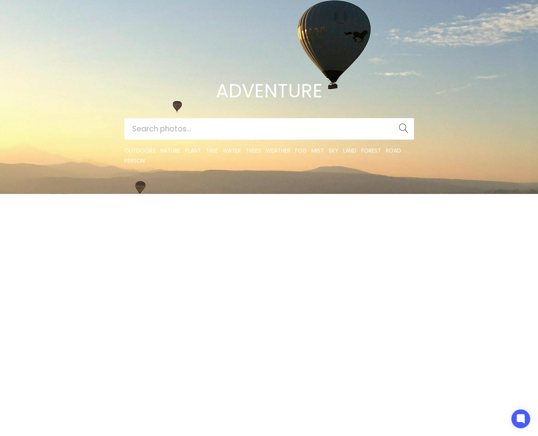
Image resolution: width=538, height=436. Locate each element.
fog (301, 150)
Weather (278, 150)
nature (170, 150)
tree (212, 150)
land (349, 150)
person (134, 161)
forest (371, 150)
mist (317, 150)
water (232, 150)
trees (253, 150)
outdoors (140, 150)
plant (193, 150)
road (393, 150)
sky (333, 150)
